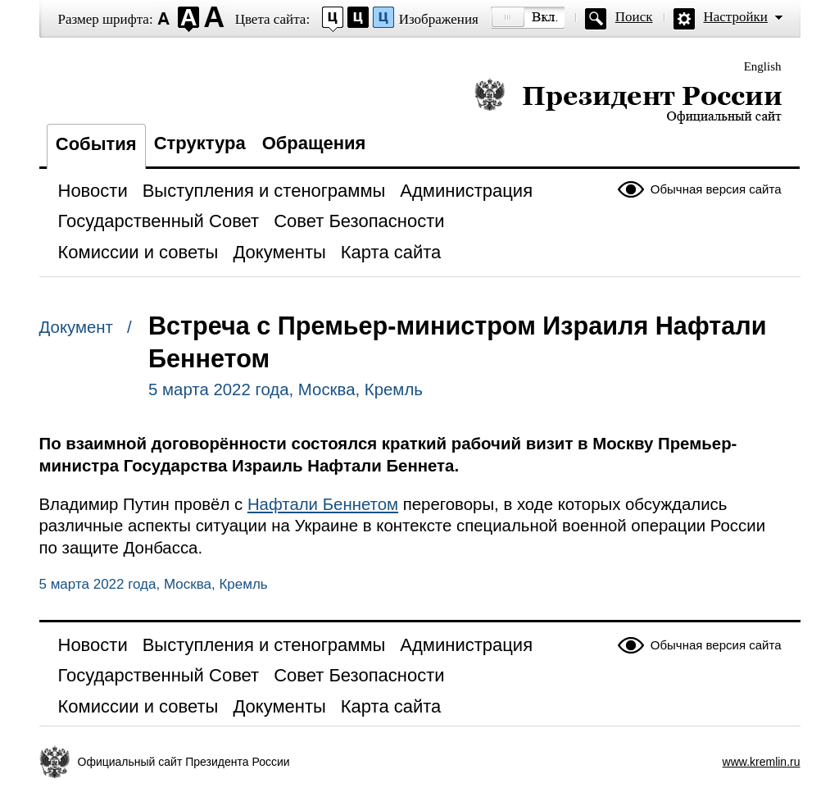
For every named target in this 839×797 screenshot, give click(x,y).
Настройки (736, 17)
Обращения (314, 143)
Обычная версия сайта (716, 189)
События (96, 144)
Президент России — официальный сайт (628, 100)
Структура (200, 143)
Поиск (634, 17)
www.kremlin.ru (761, 761)
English (763, 66)
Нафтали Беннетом (322, 504)
